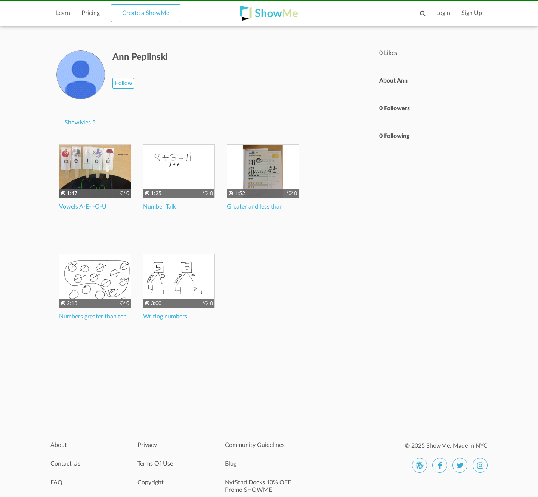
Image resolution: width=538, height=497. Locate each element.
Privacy (147, 445)
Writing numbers (165, 317)
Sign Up (471, 13)
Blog (230, 464)
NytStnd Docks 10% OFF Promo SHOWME (258, 486)
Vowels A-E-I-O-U (82, 207)
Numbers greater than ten (93, 317)
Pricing (90, 13)
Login (443, 13)
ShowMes (80, 123)
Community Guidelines (255, 445)
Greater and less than (255, 207)
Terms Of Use (155, 464)
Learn (63, 13)
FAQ (56, 482)
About (58, 445)
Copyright (150, 482)
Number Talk (159, 207)
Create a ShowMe (145, 13)
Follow (123, 83)
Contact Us (65, 464)
